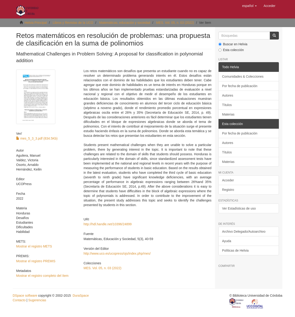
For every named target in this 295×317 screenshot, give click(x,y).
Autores (227, 95)
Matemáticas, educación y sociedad (124, 22)
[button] (249, 6)
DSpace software (25, 295)
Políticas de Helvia (235, 250)
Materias (228, 114)
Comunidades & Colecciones (243, 76)
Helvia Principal (36, 22)
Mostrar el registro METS (34, 246)
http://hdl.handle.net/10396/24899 (107, 224)
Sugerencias (37, 300)
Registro (228, 190)
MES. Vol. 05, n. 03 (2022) (175, 22)
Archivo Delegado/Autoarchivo (244, 231)
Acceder (228, 180)
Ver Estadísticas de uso (239, 208)
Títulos (227, 105)
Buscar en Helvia (233, 44)
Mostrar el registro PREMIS (35, 261)
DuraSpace (81, 295)
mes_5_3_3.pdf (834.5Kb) (37, 138)
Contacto (19, 300)
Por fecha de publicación (239, 86)
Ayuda (226, 241)
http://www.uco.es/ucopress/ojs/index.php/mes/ (116, 253)
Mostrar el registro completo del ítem (42, 275)
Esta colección (231, 50)
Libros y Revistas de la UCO (73, 22)
